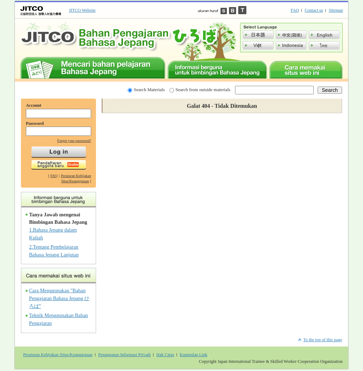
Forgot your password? (74, 141)
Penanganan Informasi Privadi (124, 354)
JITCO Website (82, 10)
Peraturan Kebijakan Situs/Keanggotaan (58, 354)
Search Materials (146, 89)
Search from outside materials (199, 89)
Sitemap (336, 10)
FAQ (295, 10)
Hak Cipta (165, 354)
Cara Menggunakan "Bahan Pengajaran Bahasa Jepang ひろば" (59, 298)
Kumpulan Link (193, 354)
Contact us (314, 10)
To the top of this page (322, 339)
